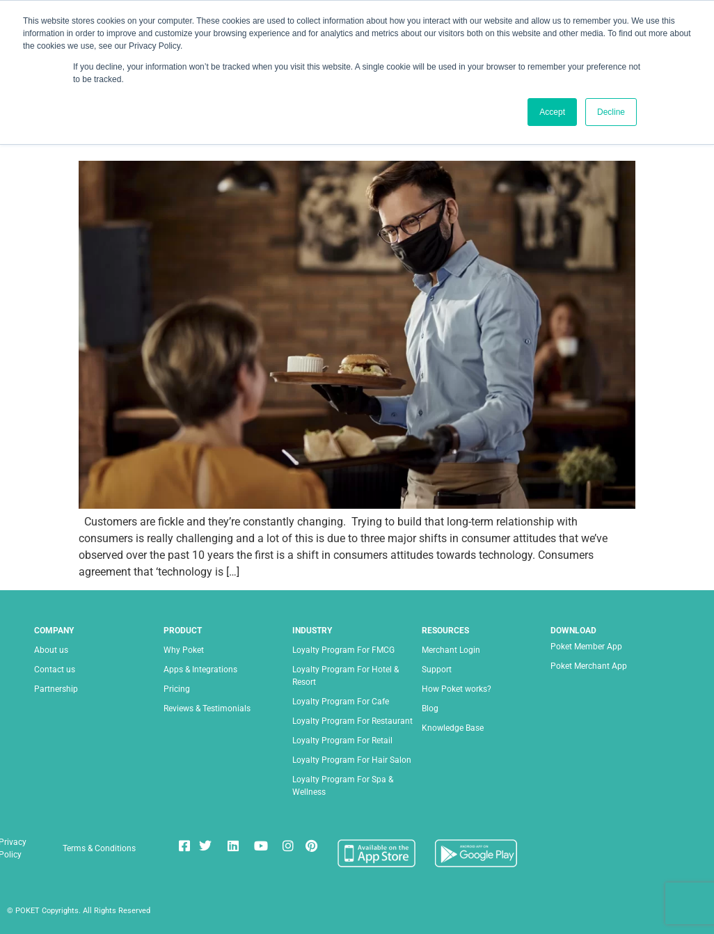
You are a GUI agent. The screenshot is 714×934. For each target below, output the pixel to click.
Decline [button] (611, 112)
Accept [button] (552, 112)
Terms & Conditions (99, 848)
